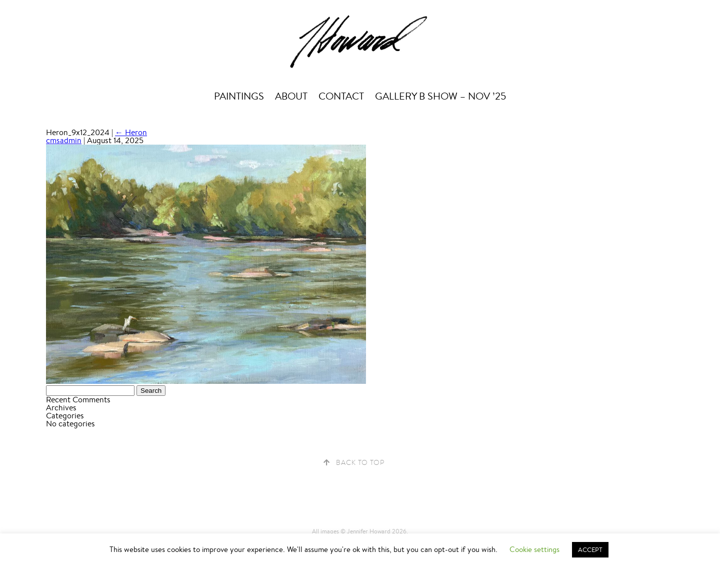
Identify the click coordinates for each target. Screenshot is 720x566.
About (291, 96)
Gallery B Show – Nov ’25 (440, 96)
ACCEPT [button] (590, 549)
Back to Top (360, 462)
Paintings (239, 96)
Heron (131, 132)
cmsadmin (64, 140)
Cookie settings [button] (535, 549)
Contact (341, 96)
